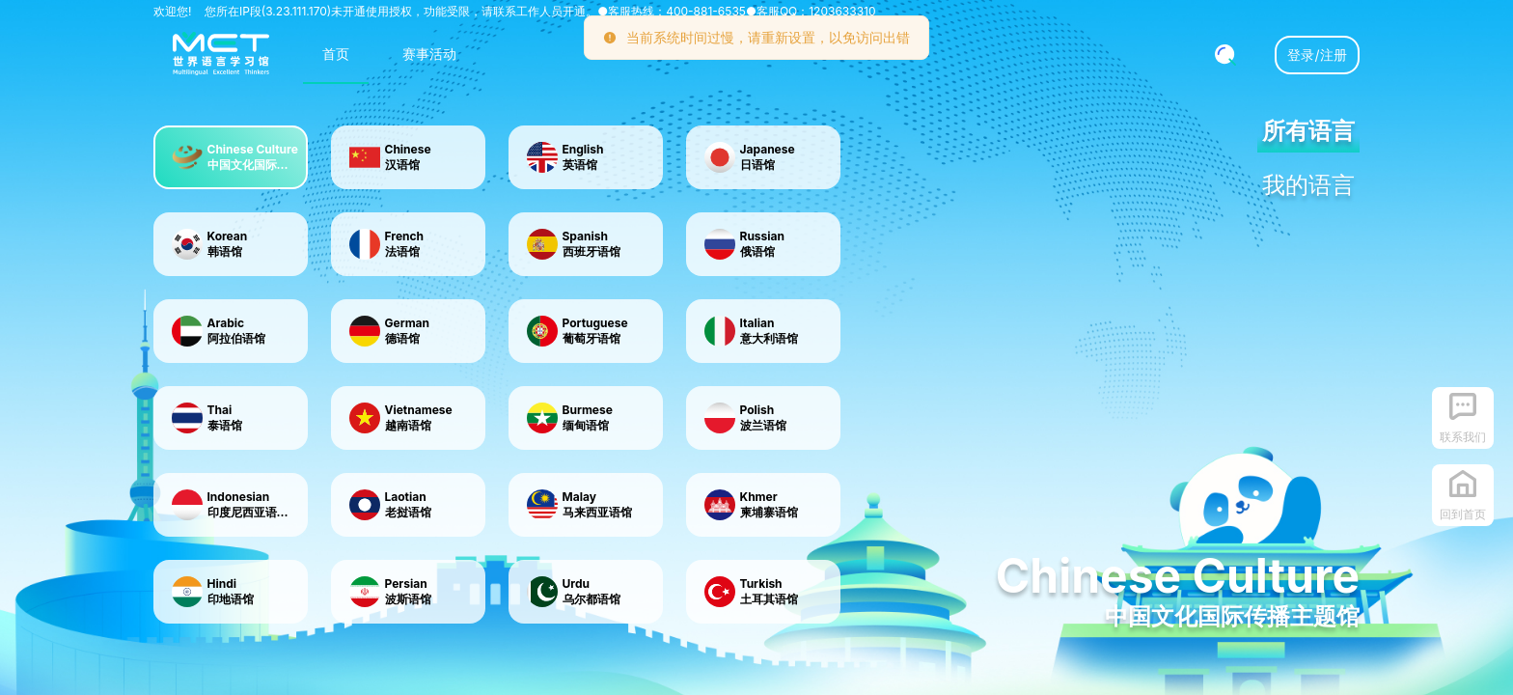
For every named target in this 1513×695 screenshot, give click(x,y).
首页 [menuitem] (335, 53)
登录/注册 (1316, 54)
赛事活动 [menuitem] (429, 53)
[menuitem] (221, 55)
